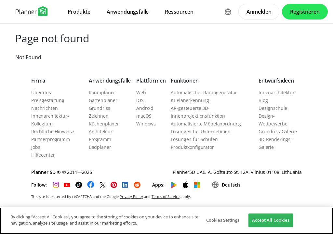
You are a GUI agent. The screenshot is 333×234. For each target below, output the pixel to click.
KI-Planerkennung (190, 100)
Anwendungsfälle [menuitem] (128, 11)
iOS (140, 100)
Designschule (273, 108)
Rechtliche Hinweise (52, 131)
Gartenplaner (103, 100)
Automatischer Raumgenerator (204, 92)
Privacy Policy (131, 196)
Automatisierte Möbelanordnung (206, 124)
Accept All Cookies (270, 220)
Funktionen (184, 80)
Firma (38, 80)
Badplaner (100, 147)
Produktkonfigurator (192, 147)
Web (141, 92)
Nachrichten (44, 108)
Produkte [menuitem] (79, 11)
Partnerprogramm (50, 139)
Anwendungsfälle (110, 80)
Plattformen (151, 80)
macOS (143, 116)
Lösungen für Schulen (194, 139)
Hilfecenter (43, 155)
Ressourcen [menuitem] (179, 11)
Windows (146, 124)
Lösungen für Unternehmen (201, 131)
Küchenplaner (104, 124)
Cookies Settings (222, 220)
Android (144, 108)
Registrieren (304, 11)
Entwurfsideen (276, 80)
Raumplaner (102, 92)
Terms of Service (166, 196)
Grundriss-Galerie (278, 131)
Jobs (35, 147)
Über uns (41, 92)
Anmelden (259, 11)
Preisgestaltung (47, 100)
